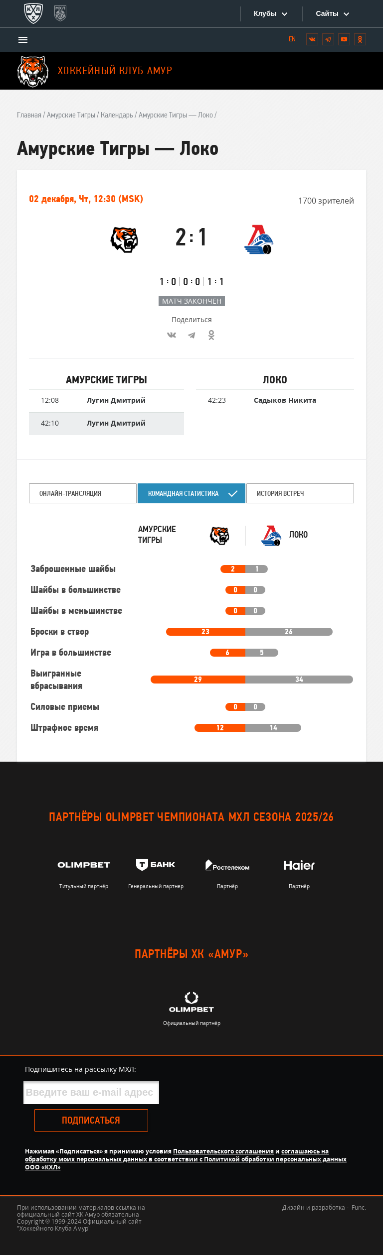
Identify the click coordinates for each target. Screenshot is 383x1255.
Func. (359, 1207)
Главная (29, 115)
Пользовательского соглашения (223, 1151)
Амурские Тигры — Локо (176, 115)
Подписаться (91, 1121)
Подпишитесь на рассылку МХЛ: (80, 1069)
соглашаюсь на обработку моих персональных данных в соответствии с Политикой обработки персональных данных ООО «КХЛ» (186, 1159)
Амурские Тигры (71, 115)
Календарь (117, 115)
